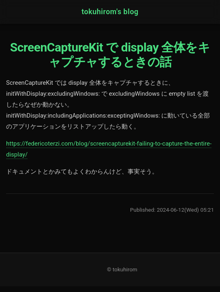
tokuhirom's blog (110, 11)
